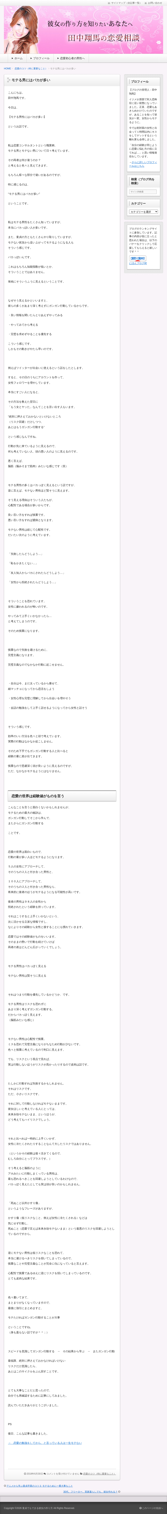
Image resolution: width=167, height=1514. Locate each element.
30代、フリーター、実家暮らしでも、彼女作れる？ (90, 1491)
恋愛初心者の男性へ (72, 58)
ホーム (18, 58)
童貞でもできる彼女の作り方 (37, 1508)
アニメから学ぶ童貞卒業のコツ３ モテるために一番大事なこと (39, 1486)
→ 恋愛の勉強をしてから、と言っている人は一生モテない (45, 1442)
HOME (7, 68)
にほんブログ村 (138, 263)
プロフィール (41, 58)
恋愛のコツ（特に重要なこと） (31, 68)
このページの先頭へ (151, 1508)
